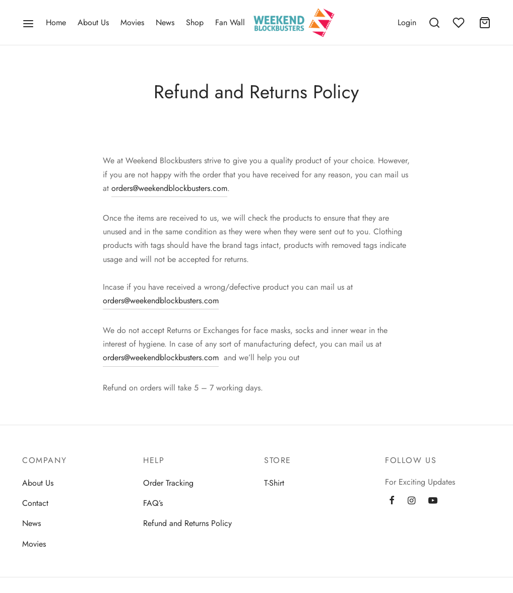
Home (56, 22)
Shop (195, 22)
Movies (132, 22)
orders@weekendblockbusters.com (169, 188)
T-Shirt (274, 483)
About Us (93, 22)
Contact (35, 503)
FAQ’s (153, 503)
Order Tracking (168, 483)
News (165, 22)
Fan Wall (230, 22)
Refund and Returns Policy (187, 523)
